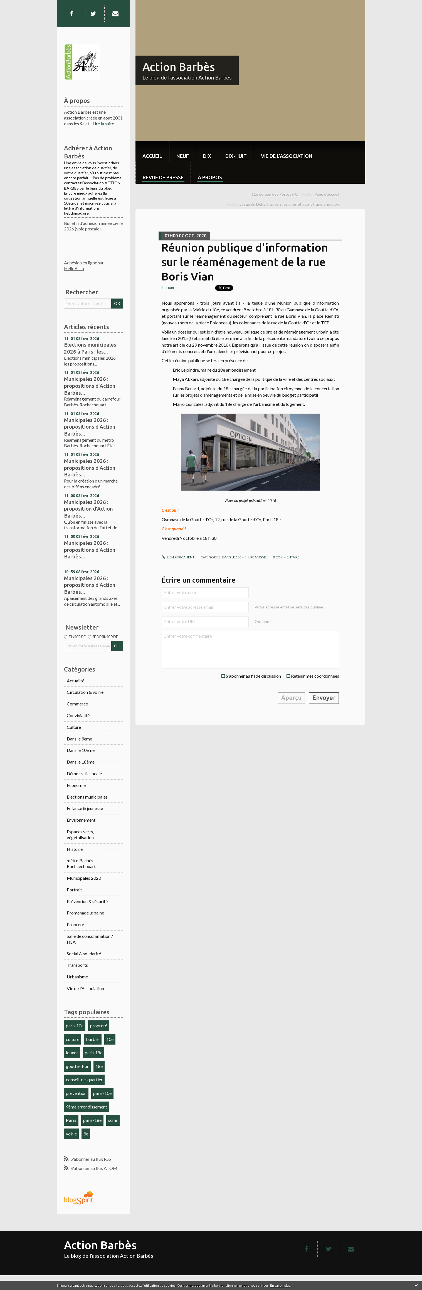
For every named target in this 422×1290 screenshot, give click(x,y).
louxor (72, 1052)
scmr (113, 1120)
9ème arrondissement (86, 1106)
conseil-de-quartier (84, 1079)
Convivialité (78, 715)
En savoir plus (280, 1285)
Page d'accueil (326, 194)
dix (207, 156)
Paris (71, 1120)
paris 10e (74, 1025)
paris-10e (102, 1093)
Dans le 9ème (79, 738)
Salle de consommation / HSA (90, 938)
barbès (93, 1039)
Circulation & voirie (85, 692)
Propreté (75, 924)
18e (99, 1066)
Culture (74, 727)
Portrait (74, 889)
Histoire (75, 849)
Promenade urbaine (85, 912)
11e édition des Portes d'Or (275, 194)
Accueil (152, 156)
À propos (210, 177)
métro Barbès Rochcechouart (81, 863)
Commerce (77, 703)
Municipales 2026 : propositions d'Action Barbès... (89, 386)
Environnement (81, 819)
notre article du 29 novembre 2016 (195, 344)
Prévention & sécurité (87, 901)
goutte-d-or (77, 1066)
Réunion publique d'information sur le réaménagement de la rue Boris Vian (244, 262)
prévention (76, 1093)
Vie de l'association (286, 156)
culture (72, 1039)
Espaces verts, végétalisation (80, 834)
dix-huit (236, 156)
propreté (98, 1025)
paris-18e (92, 1120)
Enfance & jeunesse (85, 808)
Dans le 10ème (81, 750)
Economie (76, 785)
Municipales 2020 (84, 878)
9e (85, 1133)
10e (109, 1039)
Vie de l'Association (85, 988)
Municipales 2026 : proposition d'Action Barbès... (88, 509)
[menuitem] (152, 151)
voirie (71, 1133)
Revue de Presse (163, 177)
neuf (182, 156)
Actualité (75, 680)
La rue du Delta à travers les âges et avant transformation (289, 204)
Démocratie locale (84, 773)
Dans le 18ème (81, 761)
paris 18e (93, 1052)
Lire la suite (103, 123)
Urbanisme (77, 976)
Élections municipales (87, 796)
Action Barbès (178, 67)
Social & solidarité (84, 953)
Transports (77, 965)
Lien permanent (178, 557)
